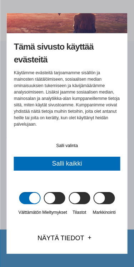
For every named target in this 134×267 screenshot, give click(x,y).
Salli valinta (67, 145)
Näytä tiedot (61, 238)
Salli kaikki (67, 163)
